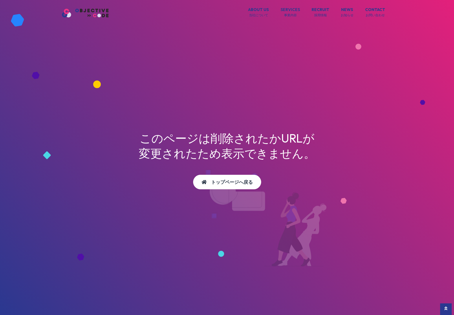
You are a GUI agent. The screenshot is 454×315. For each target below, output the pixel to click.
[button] (446, 309)
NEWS (347, 12)
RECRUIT (320, 12)
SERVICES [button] (290, 12)
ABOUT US (258, 12)
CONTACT (375, 12)
